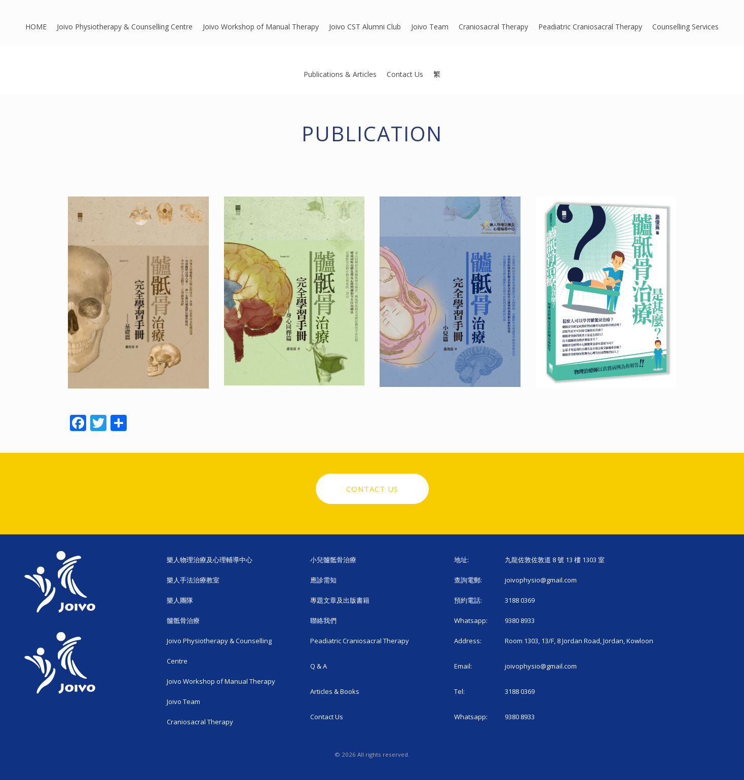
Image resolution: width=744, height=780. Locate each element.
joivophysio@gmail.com (541, 579)
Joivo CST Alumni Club (365, 26)
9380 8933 (520, 620)
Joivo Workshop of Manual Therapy (261, 26)
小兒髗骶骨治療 (333, 559)
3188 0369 (520, 600)
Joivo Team (430, 26)
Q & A (318, 666)
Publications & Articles (340, 74)
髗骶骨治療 (183, 620)
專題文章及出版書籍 (339, 600)
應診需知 (323, 579)
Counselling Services (685, 26)
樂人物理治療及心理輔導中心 (209, 559)
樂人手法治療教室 (193, 579)
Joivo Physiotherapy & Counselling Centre (125, 26)
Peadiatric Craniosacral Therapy (590, 26)
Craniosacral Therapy (493, 26)
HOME (36, 26)
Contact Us (405, 74)
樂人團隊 (180, 600)
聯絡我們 (323, 620)
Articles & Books (334, 691)
